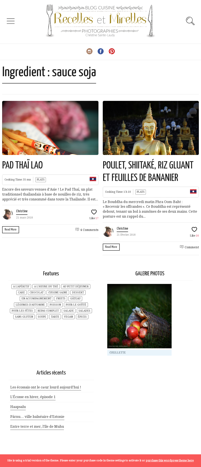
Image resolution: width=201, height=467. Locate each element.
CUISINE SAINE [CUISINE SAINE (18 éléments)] (57, 292)
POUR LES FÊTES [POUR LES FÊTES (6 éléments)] (22, 310)
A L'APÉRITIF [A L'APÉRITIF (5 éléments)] (21, 286)
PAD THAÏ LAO (22, 166)
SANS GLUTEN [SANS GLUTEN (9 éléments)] (24, 316)
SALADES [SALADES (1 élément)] (84, 310)
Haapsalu (18, 407)
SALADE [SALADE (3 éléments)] (68, 310)
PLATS (41, 179)
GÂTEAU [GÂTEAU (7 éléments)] (75, 298)
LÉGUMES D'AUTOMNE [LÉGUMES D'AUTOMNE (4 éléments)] (30, 304)
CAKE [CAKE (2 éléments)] (21, 292)
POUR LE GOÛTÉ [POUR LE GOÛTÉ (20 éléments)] (76, 304)
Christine (21, 211)
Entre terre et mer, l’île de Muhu (37, 427)
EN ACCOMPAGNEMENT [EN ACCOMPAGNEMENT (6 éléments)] (36, 298)
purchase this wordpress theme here (170, 460)
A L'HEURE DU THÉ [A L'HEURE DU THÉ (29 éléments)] (46, 286)
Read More (11, 229)
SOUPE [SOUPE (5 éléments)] (42, 316)
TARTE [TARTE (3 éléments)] (55, 316)
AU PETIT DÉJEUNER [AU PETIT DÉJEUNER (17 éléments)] (76, 286)
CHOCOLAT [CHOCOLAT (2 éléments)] (37, 292)
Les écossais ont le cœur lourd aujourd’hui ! (45, 387)
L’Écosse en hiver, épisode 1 (33, 397)
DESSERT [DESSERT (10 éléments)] (78, 292)
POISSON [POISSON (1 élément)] (55, 304)
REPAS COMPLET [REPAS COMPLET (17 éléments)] (48, 310)
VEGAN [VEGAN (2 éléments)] (68, 316)
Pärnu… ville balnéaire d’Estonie (37, 417)
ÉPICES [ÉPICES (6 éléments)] (82, 316)
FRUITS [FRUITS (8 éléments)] (60, 298)
